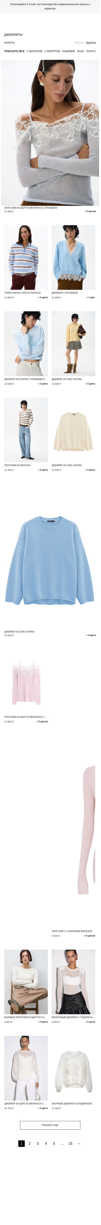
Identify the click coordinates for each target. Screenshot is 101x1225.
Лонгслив (93, 51)
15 (71, 1143)
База (80, 51)
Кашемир (68, 51)
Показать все (14, 51)
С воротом (52, 51)
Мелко (79, 42)
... (62, 1143)
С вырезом (34, 51)
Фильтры (9, 43)
